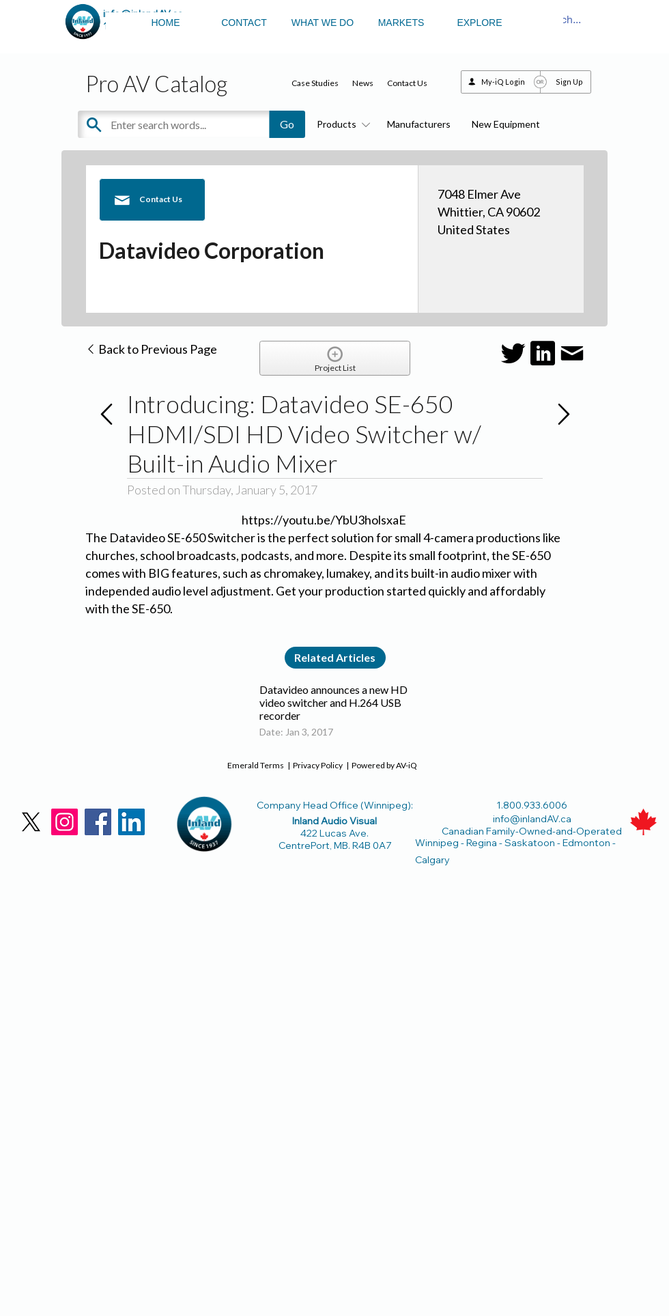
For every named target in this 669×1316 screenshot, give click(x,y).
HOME (166, 22)
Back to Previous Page (151, 348)
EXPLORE (479, 22)
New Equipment (506, 124)
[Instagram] (64, 822)
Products (341, 124)
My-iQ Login (503, 81)
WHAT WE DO (322, 22)
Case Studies (315, 83)
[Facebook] (98, 822)
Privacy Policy (318, 765)
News (362, 83)
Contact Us (407, 83)
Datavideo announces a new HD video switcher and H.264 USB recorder (333, 702)
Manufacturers (419, 124)
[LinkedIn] (131, 822)
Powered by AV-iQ (384, 765)
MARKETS (401, 22)
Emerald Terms (255, 765)
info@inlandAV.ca (532, 819)
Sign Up (569, 81)
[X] (31, 822)
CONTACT (244, 22)
